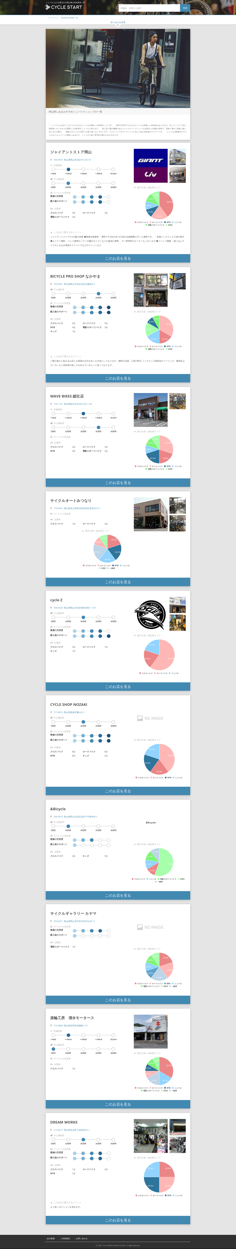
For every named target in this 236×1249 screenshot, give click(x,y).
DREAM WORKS (64, 1122)
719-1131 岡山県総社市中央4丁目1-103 (73, 403)
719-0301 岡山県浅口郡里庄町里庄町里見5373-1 (77, 508)
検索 (185, 7)
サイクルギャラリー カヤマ (73, 913)
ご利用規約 (65, 1238)
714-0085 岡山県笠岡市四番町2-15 (70, 1025)
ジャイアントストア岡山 (71, 151)
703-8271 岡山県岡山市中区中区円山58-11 (74, 921)
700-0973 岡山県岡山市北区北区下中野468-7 (75, 816)
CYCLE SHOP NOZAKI (68, 704)
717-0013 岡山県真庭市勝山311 (69, 712)
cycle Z (56, 599)
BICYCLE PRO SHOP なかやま (75, 276)
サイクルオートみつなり (71, 500)
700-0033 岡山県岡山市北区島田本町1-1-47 (75, 607)
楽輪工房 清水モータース (72, 1017)
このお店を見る (118, 258)
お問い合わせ (82, 1238)
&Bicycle (58, 808)
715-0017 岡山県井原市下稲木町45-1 (72, 1129)
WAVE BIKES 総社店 (67, 396)
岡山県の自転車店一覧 (69, 18)
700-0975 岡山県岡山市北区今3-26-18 (72, 159)
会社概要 (51, 1238)
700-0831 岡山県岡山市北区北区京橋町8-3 (74, 284)
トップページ (53, 18)
